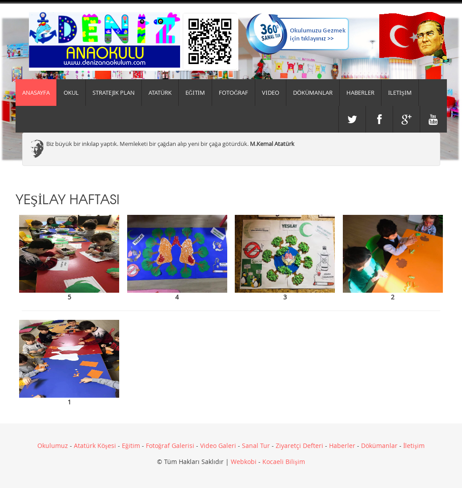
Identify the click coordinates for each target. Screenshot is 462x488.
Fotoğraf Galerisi (170, 445)
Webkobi (244, 461)
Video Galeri (218, 445)
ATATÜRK (160, 93)
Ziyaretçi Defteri (299, 445)
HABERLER (360, 93)
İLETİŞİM (400, 93)
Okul (71, 93)
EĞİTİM (195, 93)
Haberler (342, 445)
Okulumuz (52, 445)
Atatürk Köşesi (95, 445)
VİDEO (270, 93)
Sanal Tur (256, 445)
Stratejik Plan (113, 93)
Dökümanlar (379, 445)
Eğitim (131, 445)
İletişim (414, 445)
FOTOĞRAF (233, 93)
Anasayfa (36, 93)
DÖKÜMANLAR (313, 93)
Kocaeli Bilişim (283, 461)
